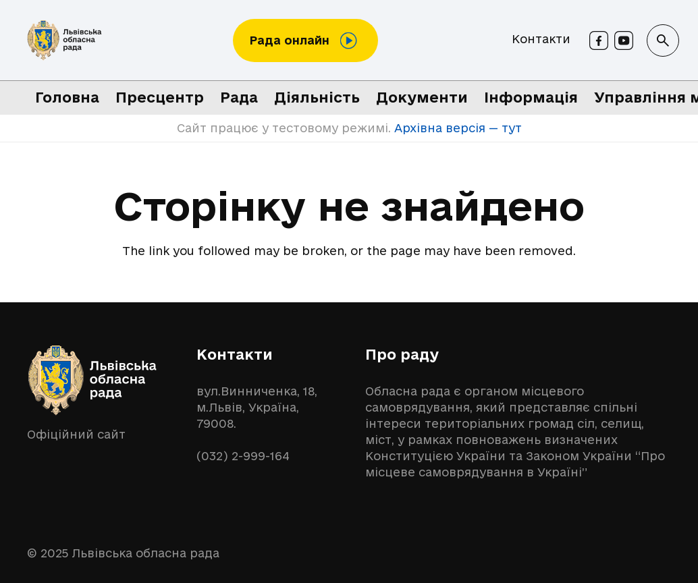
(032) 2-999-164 (243, 455)
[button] (663, 40)
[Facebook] (598, 40)
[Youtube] (623, 40)
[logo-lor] (64, 40)
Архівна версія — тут (456, 127)
